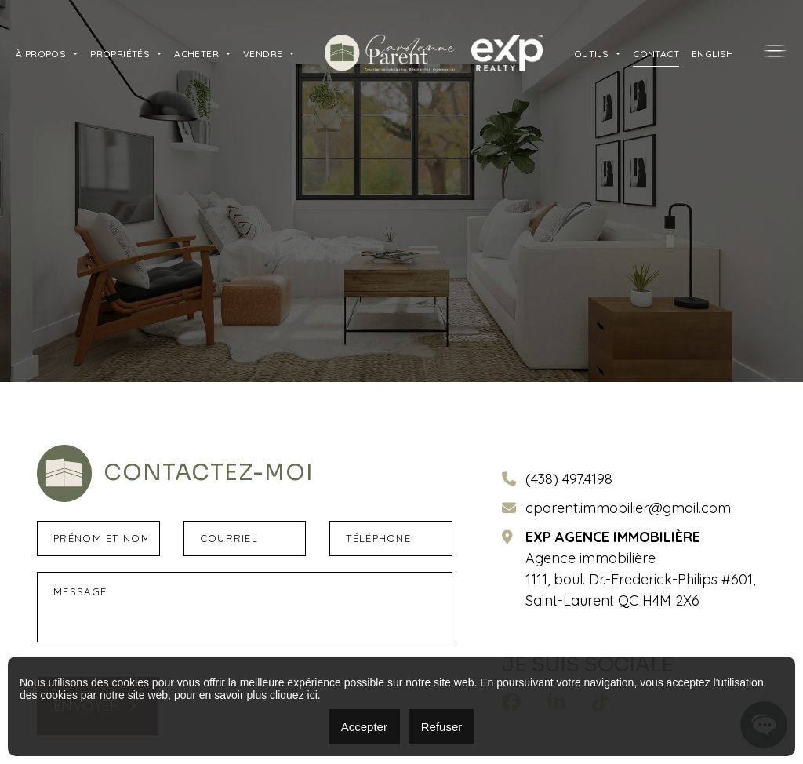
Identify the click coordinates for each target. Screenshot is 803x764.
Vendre (262, 54)
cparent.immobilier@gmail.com (628, 508)
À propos (41, 54)
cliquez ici (294, 695)
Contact (656, 54)
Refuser (442, 726)
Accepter (364, 726)
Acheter (196, 54)
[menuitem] (713, 53)
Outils (591, 54)
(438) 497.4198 (568, 479)
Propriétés (120, 54)
